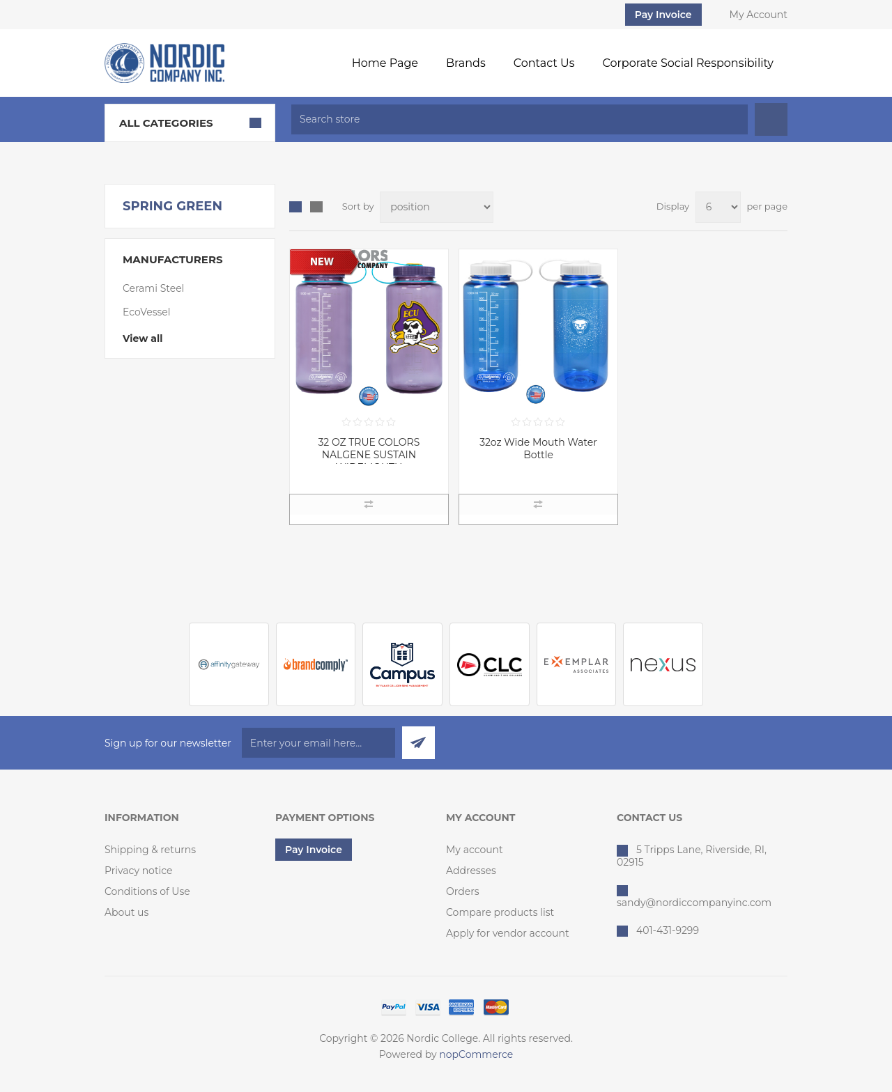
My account (474, 849)
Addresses (471, 870)
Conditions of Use (147, 891)
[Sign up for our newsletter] (318, 743)
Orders (462, 891)
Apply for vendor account (507, 933)
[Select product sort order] (436, 207)
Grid (295, 206)
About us (126, 912)
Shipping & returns (150, 849)
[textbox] (519, 119)
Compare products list (500, 912)
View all (142, 338)
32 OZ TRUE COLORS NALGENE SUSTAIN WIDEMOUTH (369, 455)
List (316, 206)
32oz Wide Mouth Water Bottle (538, 448)
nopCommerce (476, 1054)
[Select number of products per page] (718, 207)
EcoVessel (147, 312)
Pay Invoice (663, 14)
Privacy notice (139, 870)
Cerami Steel (153, 288)
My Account (758, 14)
